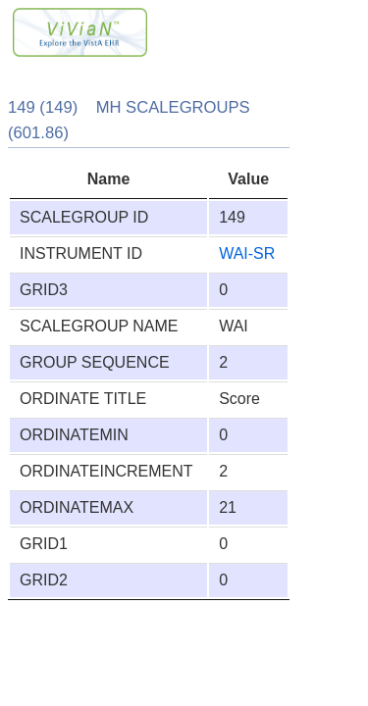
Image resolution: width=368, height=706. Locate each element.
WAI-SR (247, 253)
